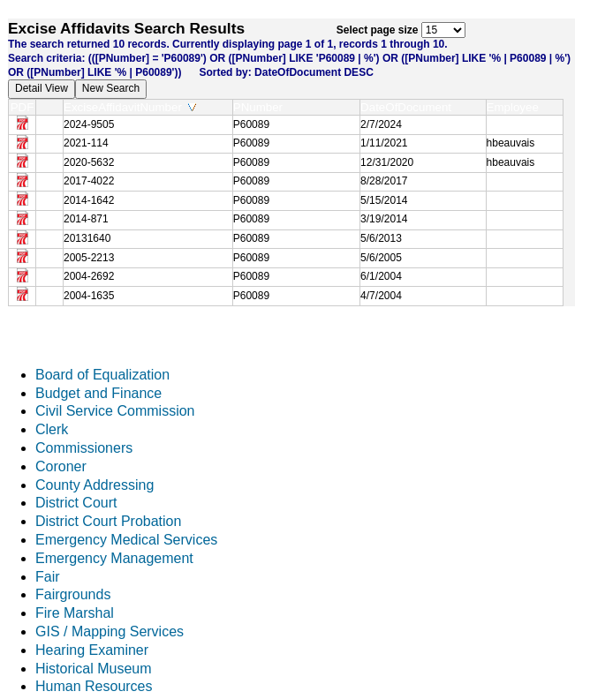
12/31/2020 (386, 162)
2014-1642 (89, 200)
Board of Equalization (102, 374)
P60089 (251, 124)
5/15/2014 (383, 200)
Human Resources (94, 686)
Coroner (61, 466)
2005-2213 (89, 258)
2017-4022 (89, 181)
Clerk (51, 429)
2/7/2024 (381, 124)
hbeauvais (511, 143)
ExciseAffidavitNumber (130, 107)
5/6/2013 (381, 238)
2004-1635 (89, 295)
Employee (517, 107)
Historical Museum (93, 668)
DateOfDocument (409, 107)
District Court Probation (108, 521)
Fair (47, 576)
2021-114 (86, 143)
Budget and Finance (98, 393)
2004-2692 (89, 276)
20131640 (87, 238)
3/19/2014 (383, 219)
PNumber (262, 107)
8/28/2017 (383, 181)
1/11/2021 (383, 143)
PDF (22, 107)
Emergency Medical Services (126, 539)
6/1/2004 (381, 276)
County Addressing (94, 484)
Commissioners (83, 447)
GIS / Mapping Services (109, 631)
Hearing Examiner (91, 650)
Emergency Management (114, 558)
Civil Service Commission (114, 410)
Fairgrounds (72, 594)
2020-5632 (89, 162)
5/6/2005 (381, 258)
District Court (76, 502)
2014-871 (86, 219)
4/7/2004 (381, 295)
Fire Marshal (74, 612)
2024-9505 (89, 124)
